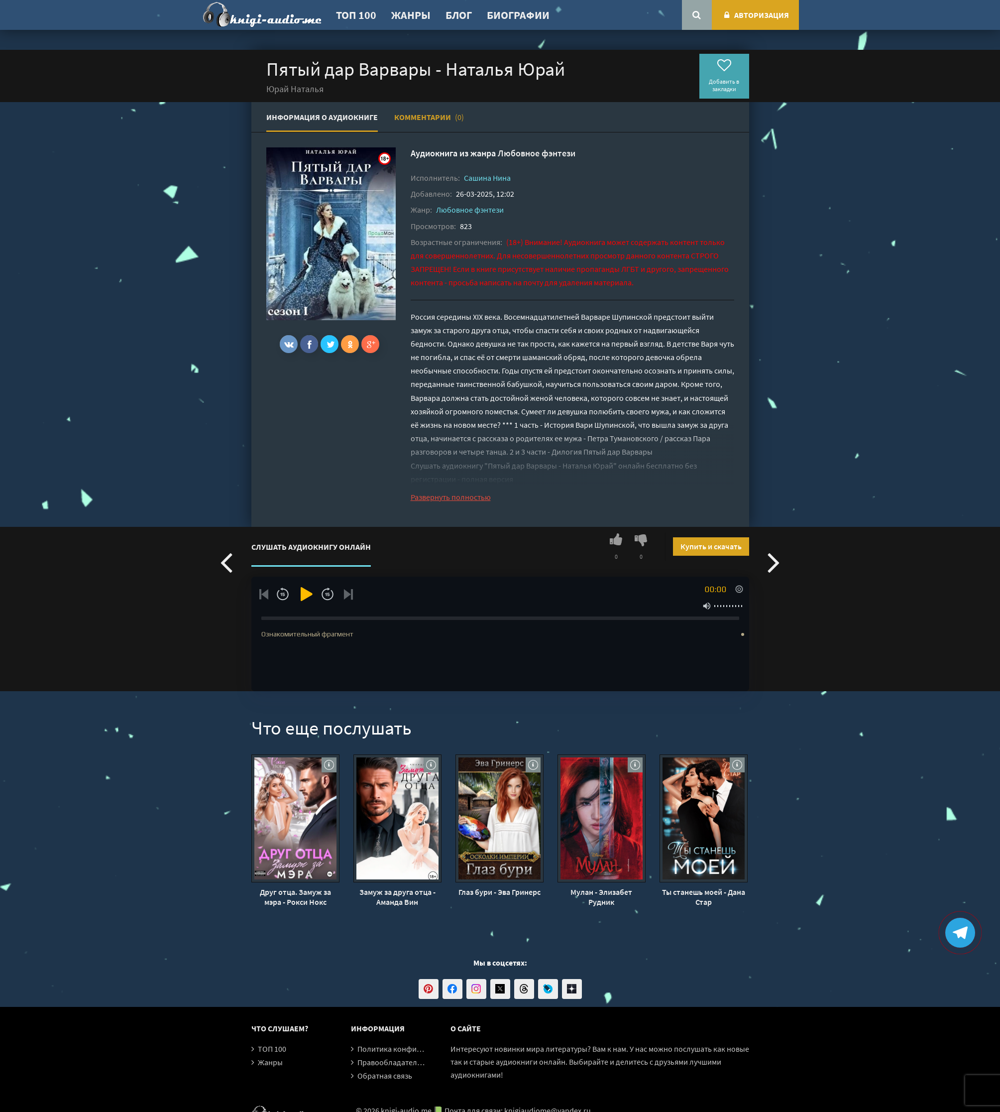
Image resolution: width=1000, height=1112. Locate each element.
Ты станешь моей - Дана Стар (703, 897)
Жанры (411, 15)
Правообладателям (391, 1062)
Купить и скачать (711, 546)
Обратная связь (384, 1076)
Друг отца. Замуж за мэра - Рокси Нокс (295, 897)
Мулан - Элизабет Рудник (601, 897)
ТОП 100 (356, 15)
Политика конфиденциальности (414, 1049)
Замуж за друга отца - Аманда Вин (397, 897)
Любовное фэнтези (536, 153)
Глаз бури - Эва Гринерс (499, 892)
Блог (458, 15)
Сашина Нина (487, 178)
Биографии (518, 15)
